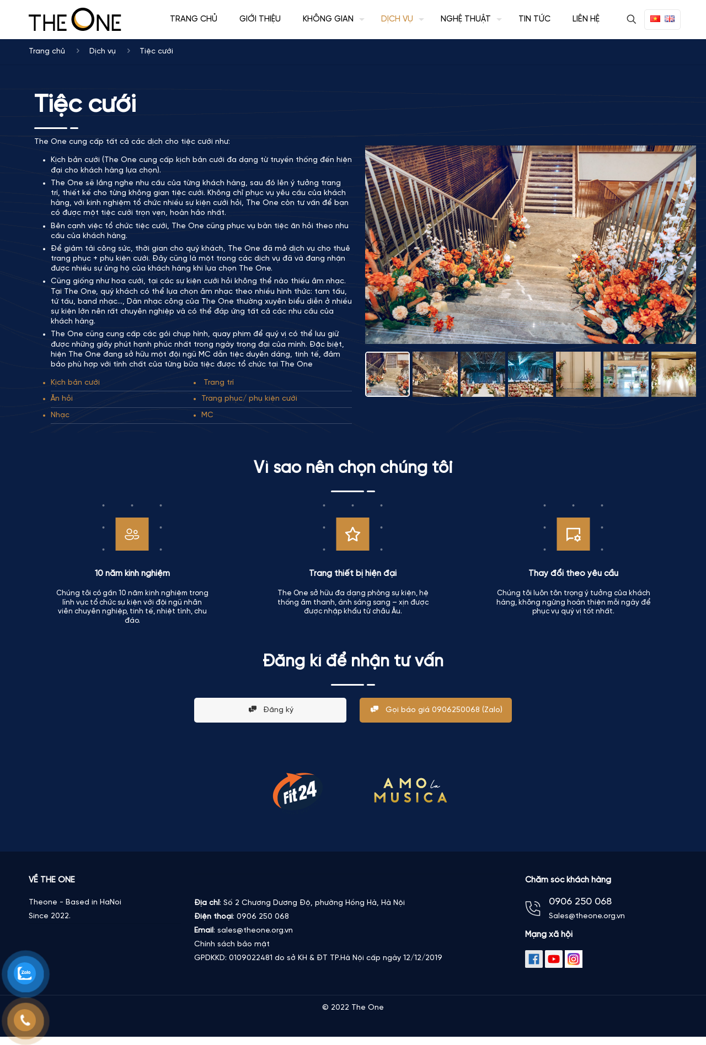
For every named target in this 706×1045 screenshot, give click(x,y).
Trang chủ (47, 51)
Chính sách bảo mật (232, 944)
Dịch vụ (102, 51)
